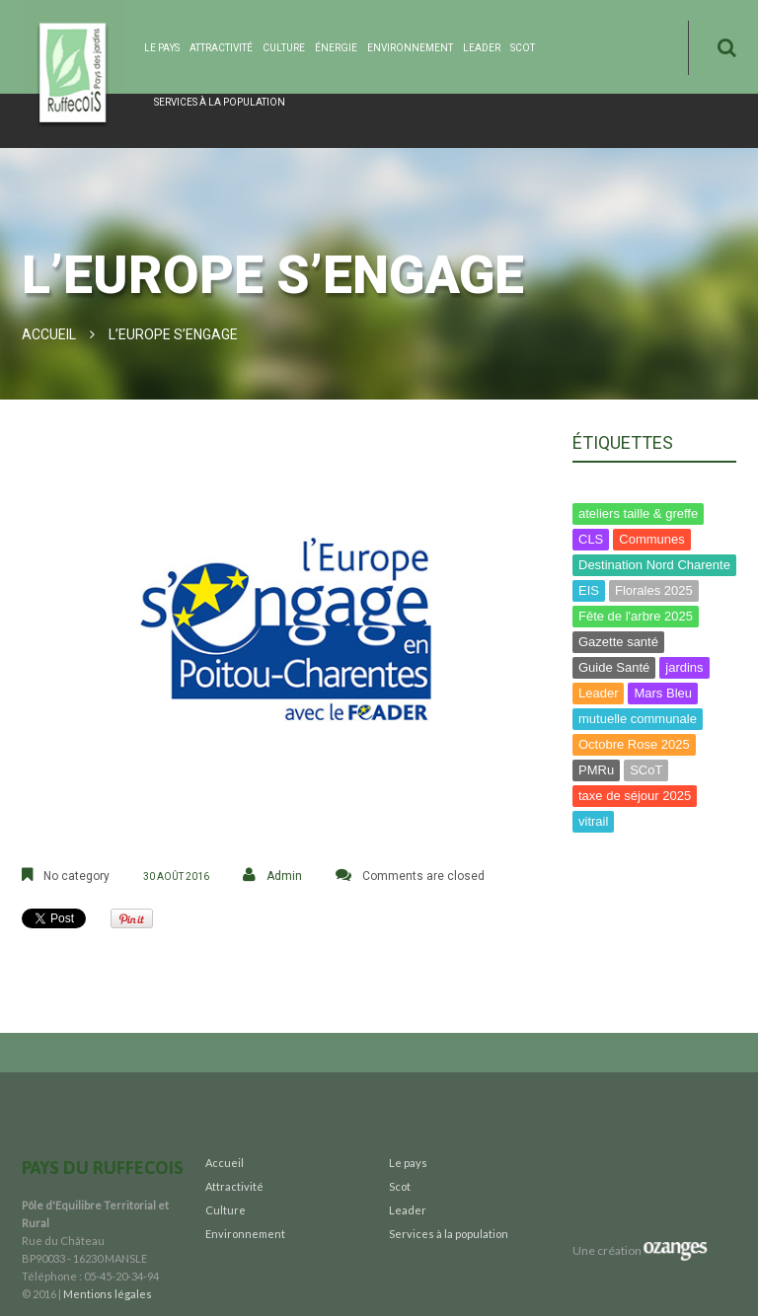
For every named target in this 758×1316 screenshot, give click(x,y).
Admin (284, 876)
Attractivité (221, 47)
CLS (590, 539)
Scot (522, 47)
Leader (481, 47)
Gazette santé (618, 641)
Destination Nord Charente (654, 564)
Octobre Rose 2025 (634, 744)
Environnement (410, 47)
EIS (588, 590)
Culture (284, 47)
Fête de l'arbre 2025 (635, 616)
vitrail (593, 821)
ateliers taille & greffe (638, 513)
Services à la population (219, 102)
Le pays (162, 47)
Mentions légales (107, 1293)
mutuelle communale (637, 718)
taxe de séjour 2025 (634, 795)
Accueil (49, 334)
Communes (651, 539)
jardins (684, 667)
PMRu (596, 770)
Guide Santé (613, 667)
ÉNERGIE (336, 47)
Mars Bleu (663, 693)
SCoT (646, 770)
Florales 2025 (654, 590)
